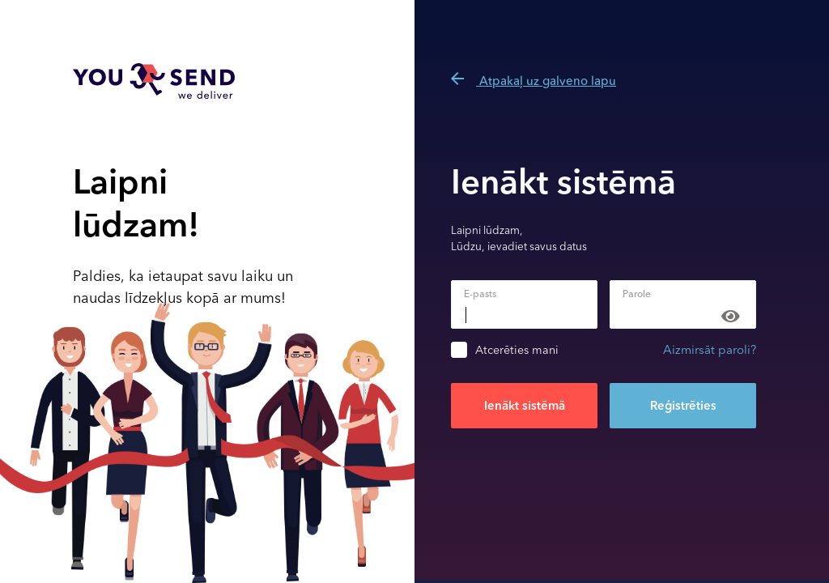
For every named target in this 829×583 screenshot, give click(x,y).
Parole (637, 293)
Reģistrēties (683, 406)
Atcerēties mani (517, 350)
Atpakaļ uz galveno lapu (533, 80)
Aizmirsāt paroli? (709, 350)
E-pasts (480, 293)
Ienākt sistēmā (524, 406)
